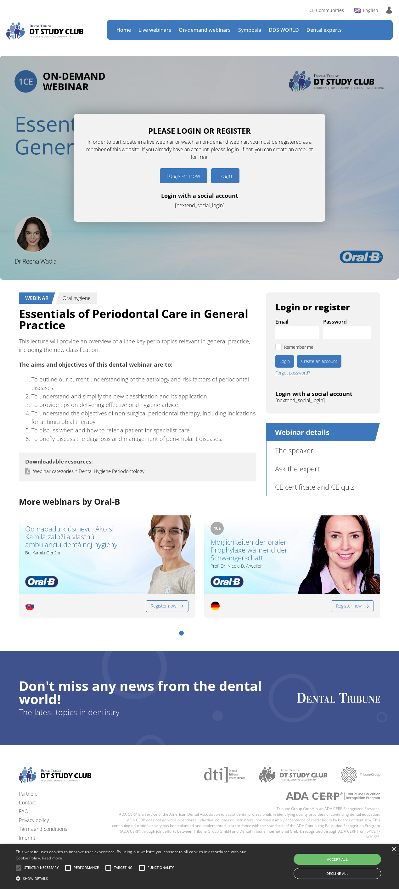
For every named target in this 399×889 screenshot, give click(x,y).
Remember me (298, 347)
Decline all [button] (337, 873)
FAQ (23, 811)
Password (335, 321)
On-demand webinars (205, 29)
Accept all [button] (337, 859)
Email (281, 321)
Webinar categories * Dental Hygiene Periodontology (88, 471)
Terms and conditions (43, 828)
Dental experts (324, 29)
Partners (28, 793)
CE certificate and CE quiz (314, 487)
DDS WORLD (284, 29)
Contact (27, 802)
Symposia (249, 29)
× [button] (393, 849)
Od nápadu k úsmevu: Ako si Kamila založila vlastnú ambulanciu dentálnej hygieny (71, 537)
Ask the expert (297, 468)
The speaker (294, 450)
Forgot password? (292, 373)
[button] (181, 633)
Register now (183, 176)
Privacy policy (34, 820)
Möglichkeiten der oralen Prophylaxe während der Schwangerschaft (249, 550)
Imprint (27, 837)
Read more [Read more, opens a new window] (52, 858)
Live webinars (154, 29)
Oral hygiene (77, 298)
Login (225, 176)
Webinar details (302, 432)
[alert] (199, 866)
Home (123, 29)
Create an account (319, 361)
